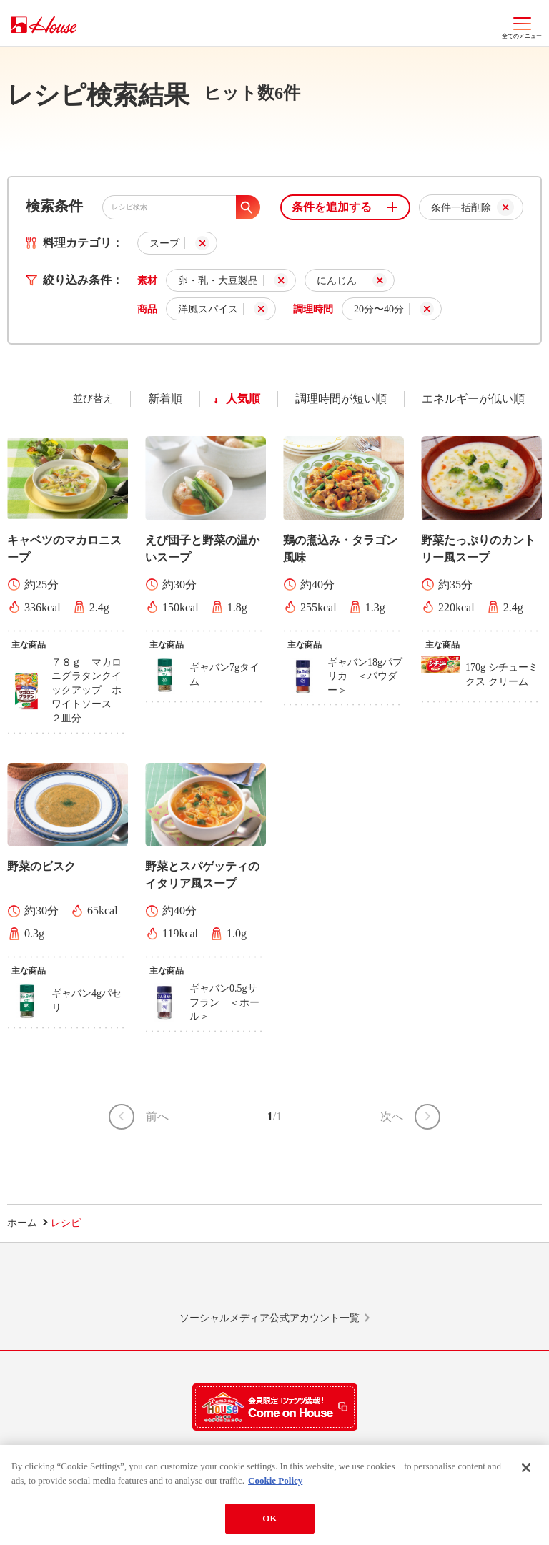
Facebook (331, 1283)
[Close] (526, 1470)
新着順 (165, 399)
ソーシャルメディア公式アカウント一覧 (269, 1318)
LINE (104, 1283)
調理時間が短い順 (341, 399)
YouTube (444, 1283)
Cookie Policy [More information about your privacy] (275, 1481)
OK (269, 1520)
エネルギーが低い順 (473, 399)
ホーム (22, 1223)
